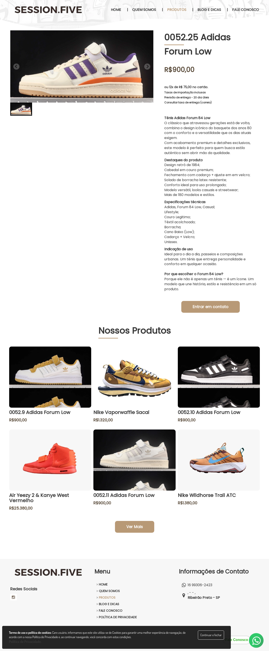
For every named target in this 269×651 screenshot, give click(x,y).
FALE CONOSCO (109, 610)
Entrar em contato (210, 306)
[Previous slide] (16, 67)
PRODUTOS (106, 597)
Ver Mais (134, 526)
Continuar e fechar (211, 635)
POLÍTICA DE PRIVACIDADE (117, 617)
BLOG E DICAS (108, 604)
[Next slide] (147, 67)
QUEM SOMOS (108, 591)
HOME (102, 584)
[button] (21, 109)
